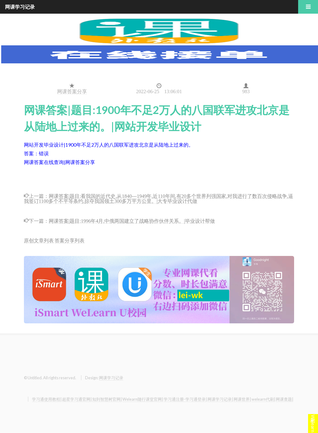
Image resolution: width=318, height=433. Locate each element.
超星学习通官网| (77, 399)
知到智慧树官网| (107, 399)
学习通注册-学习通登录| (185, 399)
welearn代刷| (263, 399)
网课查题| (284, 399)
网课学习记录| (220, 399)
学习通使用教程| (46, 399)
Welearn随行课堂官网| (142, 399)
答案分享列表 (69, 240)
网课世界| (242, 399)
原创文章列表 (39, 240)
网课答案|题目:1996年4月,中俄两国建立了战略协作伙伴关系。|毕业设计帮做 (132, 220)
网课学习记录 (111, 377)
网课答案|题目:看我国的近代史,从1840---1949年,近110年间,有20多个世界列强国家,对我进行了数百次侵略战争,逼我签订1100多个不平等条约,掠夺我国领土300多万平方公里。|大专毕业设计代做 (158, 198)
